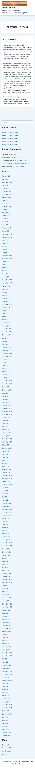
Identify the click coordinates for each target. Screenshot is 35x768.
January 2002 (6, 622)
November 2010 (7, 356)
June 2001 (5, 638)
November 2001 (7, 628)
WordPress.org (6, 751)
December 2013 (7, 280)
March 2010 (5, 372)
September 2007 (7, 448)
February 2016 (6, 228)
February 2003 (6, 598)
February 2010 (6, 375)
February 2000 (6, 665)
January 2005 (6, 540)
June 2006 (5, 491)
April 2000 (5, 659)
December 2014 (7, 255)
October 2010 (6, 359)
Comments (6, 748)
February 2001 (6, 647)
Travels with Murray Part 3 (10, 142)
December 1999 (7, 671)
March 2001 (5, 644)
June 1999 (5, 686)
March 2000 (5, 662)
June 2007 (5, 457)
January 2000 (6, 668)
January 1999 (6, 702)
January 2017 (6, 210)
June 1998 (5, 720)
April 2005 (5, 530)
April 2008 (5, 427)
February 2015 (6, 249)
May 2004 (5, 564)
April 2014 (5, 271)
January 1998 (6, 735)
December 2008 (7, 411)
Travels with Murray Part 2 (10, 145)
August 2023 (6, 176)
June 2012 (5, 313)
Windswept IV (8, 7)
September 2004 (7, 552)
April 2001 (5, 640)
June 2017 (5, 200)
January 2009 (6, 408)
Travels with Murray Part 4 (10, 139)
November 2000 (7, 656)
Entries (5, 745)
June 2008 (5, 424)
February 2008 (6, 433)
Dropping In (12, 154)
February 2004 (6, 573)
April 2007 (5, 463)
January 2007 (6, 472)
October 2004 (6, 549)
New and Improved (10, 39)
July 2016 (5, 219)
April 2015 (5, 246)
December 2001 (7, 625)
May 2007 (5, 460)
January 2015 (6, 252)
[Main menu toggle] (31, 8)
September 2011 (7, 335)
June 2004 (5, 561)
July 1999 (5, 683)
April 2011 (5, 341)
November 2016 (7, 213)
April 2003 (5, 592)
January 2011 (6, 350)
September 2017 (7, 197)
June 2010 (5, 365)
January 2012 (6, 326)
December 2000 (7, 653)
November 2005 (7, 512)
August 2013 (6, 286)
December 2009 (7, 381)
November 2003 (7, 582)
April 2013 (5, 292)
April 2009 (5, 399)
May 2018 (5, 185)
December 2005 (7, 509)
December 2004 (7, 543)
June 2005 (5, 524)
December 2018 (7, 182)
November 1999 (7, 674)
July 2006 (5, 488)
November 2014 (7, 258)
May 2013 (5, 289)
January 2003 (6, 601)
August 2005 (6, 518)
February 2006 (6, 503)
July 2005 (5, 521)
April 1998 (5, 726)
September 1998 (7, 714)
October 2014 (6, 262)
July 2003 (5, 586)
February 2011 (6, 347)
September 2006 (7, 485)
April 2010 (5, 368)
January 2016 (6, 231)
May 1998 (5, 723)
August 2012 (6, 307)
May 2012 (5, 316)
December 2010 (7, 353)
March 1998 (5, 729)
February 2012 (6, 323)
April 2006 (5, 497)
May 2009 (5, 396)
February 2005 (6, 537)
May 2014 (5, 268)
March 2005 (5, 534)
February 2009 (6, 405)
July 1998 (5, 717)
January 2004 (6, 576)
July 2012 (5, 310)
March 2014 (5, 274)
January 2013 (6, 301)
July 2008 (5, 420)
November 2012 (7, 304)
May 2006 (5, 494)
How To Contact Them (14, 157)
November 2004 (7, 546)
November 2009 (7, 384)
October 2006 (6, 482)
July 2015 (5, 240)
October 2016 (6, 216)
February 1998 (6, 732)
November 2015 (7, 234)
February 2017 (6, 206)
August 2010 (6, 362)
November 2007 (7, 442)
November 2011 (7, 332)
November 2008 (7, 414)
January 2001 (6, 650)
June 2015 (5, 243)
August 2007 (6, 451)
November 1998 (7, 708)
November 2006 (7, 478)
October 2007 (6, 445)
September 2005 (7, 515)
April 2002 (5, 616)
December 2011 (7, 329)
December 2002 (7, 604)
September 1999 (7, 680)
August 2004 (6, 555)
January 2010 (6, 378)
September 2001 (7, 631)
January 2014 (6, 277)
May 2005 (5, 527)
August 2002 (6, 610)
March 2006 (5, 500)
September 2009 (7, 390)
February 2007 (6, 469)
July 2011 (5, 338)
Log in (4, 754)
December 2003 (7, 579)
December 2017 (7, 191)
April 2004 (5, 567)
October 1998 (6, 711)
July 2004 (5, 558)
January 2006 (6, 506)
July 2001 (5, 634)
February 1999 (6, 699)
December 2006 (7, 475)
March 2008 (5, 430)
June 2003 (5, 589)
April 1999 (5, 692)
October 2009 (6, 387)
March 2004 (5, 570)
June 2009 (5, 393)
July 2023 (5, 179)
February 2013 (6, 298)
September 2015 (7, 237)
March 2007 (5, 466)
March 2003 (5, 595)
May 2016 (5, 222)
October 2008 (6, 417)
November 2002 (7, 607)
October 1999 (6, 677)
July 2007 (5, 454)
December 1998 (7, 705)
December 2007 (7, 439)
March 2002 (5, 619)
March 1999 (5, 696)
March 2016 (5, 225)
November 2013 (7, 283)
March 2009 (5, 402)
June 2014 (5, 265)
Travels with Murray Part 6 (10, 132)
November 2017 (7, 194)
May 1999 (5, 689)
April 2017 (5, 203)
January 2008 (6, 436)
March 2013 (5, 295)
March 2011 (5, 344)
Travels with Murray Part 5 (10, 135)
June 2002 (5, 613)
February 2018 (6, 188)
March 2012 (5, 320)
